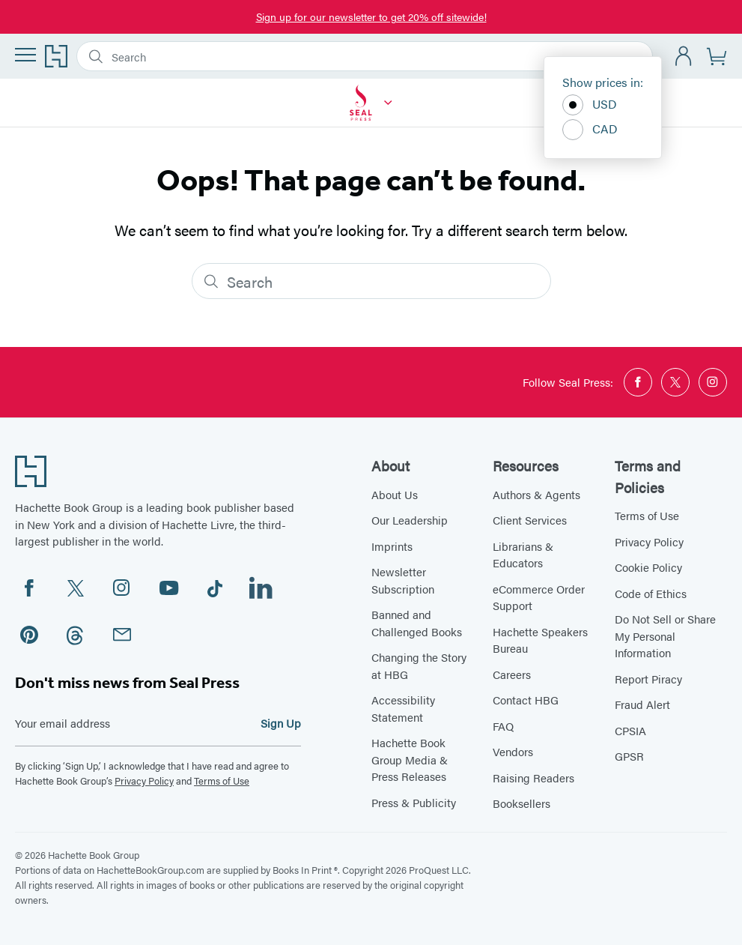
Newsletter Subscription (402, 580)
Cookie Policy (648, 567)
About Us (394, 494)
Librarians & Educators (523, 554)
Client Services (530, 520)
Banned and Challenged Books (416, 622)
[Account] (684, 56)
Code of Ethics (651, 593)
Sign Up (281, 723)
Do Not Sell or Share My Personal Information (665, 635)
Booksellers (521, 803)
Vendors (513, 751)
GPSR (629, 756)
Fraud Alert (642, 704)
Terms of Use (221, 780)
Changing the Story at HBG (418, 665)
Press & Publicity (413, 802)
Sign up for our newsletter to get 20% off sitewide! (371, 16)
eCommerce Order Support (539, 597)
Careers (512, 674)
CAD (590, 129)
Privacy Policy (144, 780)
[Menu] (25, 54)
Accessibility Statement (403, 708)
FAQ (503, 726)
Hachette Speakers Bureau (540, 640)
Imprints (392, 546)
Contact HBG (526, 699)
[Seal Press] (388, 102)
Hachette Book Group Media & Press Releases (409, 759)
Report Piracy (648, 678)
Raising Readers (533, 777)
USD (589, 104)
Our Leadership (409, 520)
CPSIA (630, 730)
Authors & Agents (536, 494)
